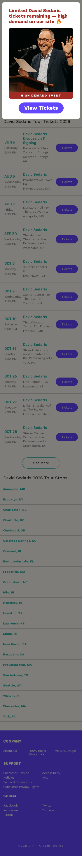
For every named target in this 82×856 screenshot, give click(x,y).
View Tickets (41, 108)
